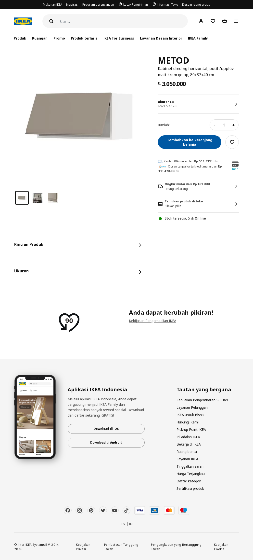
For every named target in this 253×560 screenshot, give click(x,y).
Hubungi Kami (188, 422)
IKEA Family (198, 38)
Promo (59, 38)
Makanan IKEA (52, 4)
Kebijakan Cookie (221, 547)
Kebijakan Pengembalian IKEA (152, 320)
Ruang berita (187, 451)
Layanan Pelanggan (192, 407)
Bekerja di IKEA (189, 444)
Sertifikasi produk (190, 488)
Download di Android (106, 442)
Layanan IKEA (187, 459)
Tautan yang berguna (204, 389)
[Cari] (124, 21)
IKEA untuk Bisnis (190, 414)
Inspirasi (72, 4)
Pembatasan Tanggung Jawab (121, 547)
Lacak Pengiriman (135, 4)
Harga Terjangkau (191, 473)
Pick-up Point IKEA (191, 429)
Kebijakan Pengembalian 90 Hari (202, 400)
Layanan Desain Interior (161, 38)
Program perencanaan (98, 4)
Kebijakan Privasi (83, 547)
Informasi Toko (167, 4)
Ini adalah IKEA (188, 436)
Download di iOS (106, 429)
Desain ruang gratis (196, 4)
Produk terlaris (84, 38)
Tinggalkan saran (190, 466)
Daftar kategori (189, 481)
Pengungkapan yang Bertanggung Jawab (176, 547)
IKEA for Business (118, 38)
